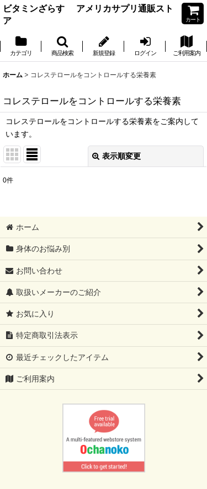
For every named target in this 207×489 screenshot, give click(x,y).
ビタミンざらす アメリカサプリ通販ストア (88, 14)
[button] (62, 47)
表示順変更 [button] (116, 156)
